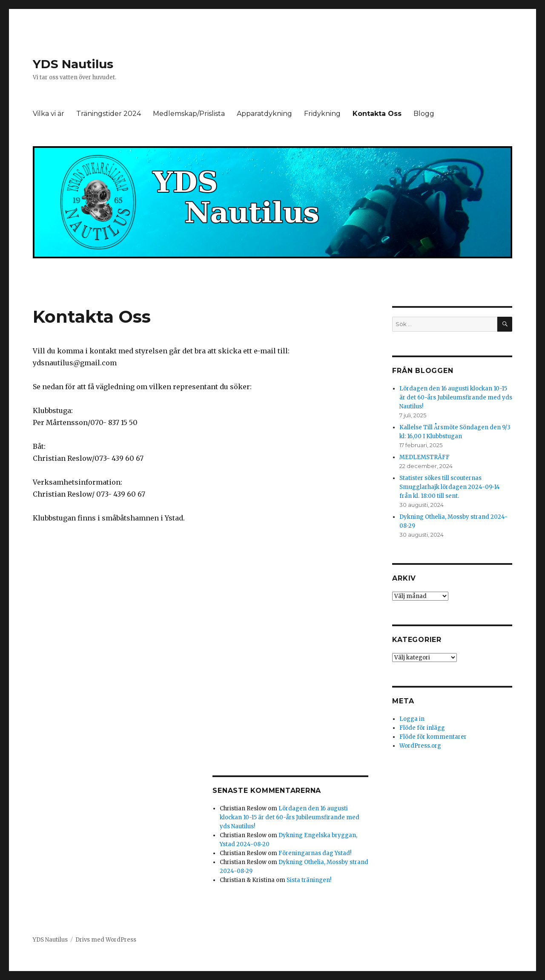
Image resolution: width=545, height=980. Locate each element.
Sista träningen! (309, 880)
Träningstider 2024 (108, 114)
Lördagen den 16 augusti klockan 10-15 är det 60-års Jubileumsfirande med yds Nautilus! (289, 817)
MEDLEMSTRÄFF (424, 457)
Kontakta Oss (377, 114)
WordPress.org (420, 745)
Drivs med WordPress (105, 939)
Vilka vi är (48, 114)
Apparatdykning (264, 114)
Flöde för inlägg (422, 727)
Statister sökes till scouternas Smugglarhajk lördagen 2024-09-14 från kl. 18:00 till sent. (449, 487)
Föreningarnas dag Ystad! (314, 853)
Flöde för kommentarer (433, 736)
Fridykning (322, 114)
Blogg (423, 114)
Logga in (412, 719)
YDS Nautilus (73, 64)
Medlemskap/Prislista (189, 114)
